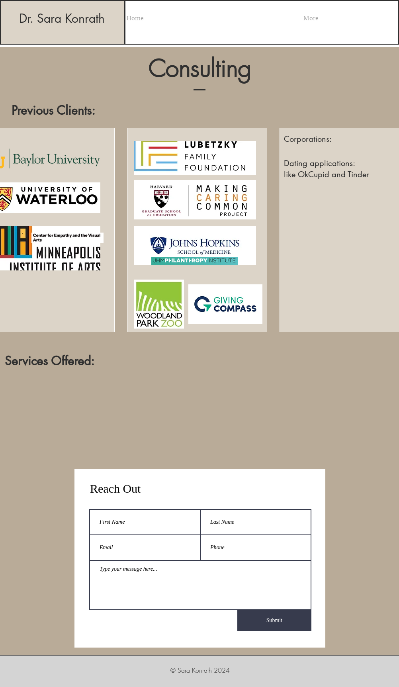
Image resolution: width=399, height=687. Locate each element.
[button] (310, 18)
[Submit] (274, 620)
